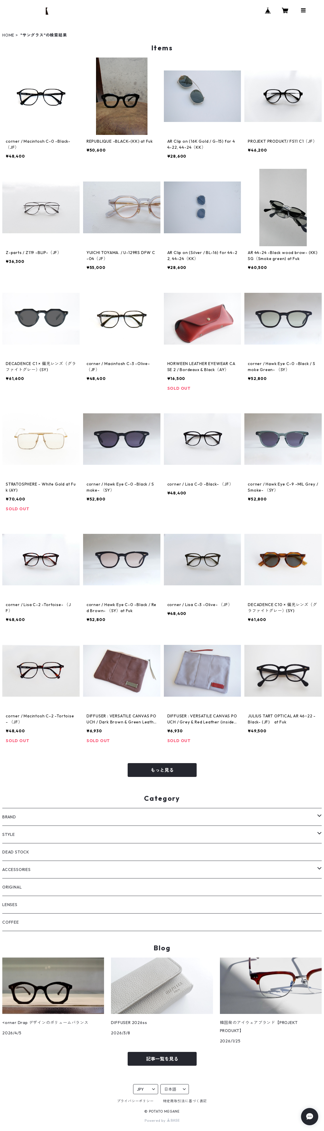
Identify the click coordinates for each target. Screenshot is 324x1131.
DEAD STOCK (15, 852)
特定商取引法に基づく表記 (185, 1101)
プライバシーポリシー (135, 1101)
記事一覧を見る (162, 1059)
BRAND (9, 816)
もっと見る (162, 770)
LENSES (10, 904)
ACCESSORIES (16, 869)
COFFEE (10, 922)
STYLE (8, 834)
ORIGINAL (12, 887)
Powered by (162, 1120)
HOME (8, 35)
